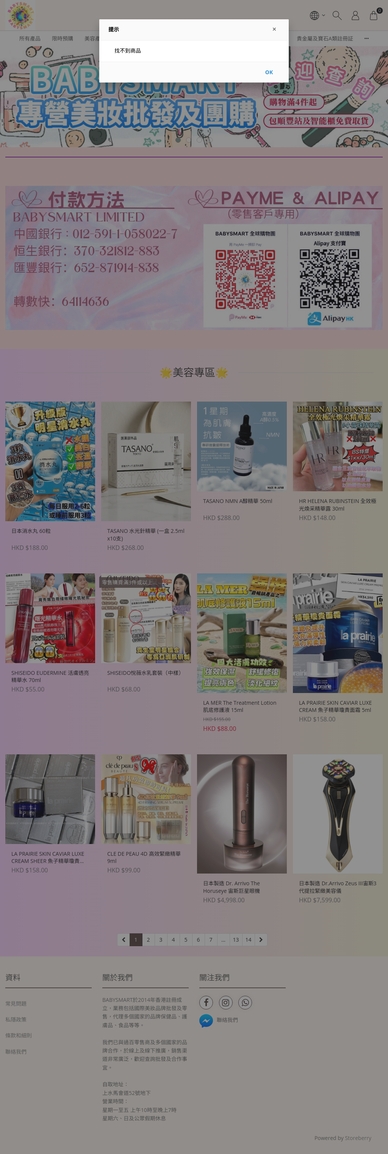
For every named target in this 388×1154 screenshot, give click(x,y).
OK (269, 72)
